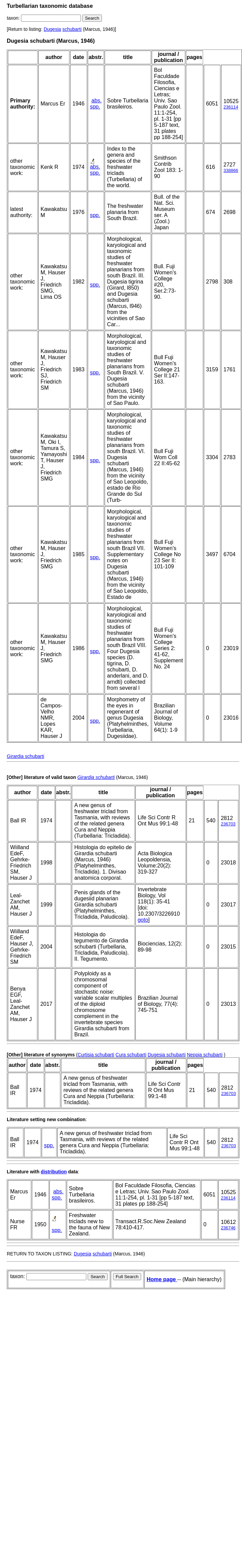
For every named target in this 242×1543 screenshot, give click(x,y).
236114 (230, 107)
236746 (228, 1227)
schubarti (72, 29)
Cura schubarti (130, 1054)
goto (143, 920)
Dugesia (52, 29)
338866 (230, 170)
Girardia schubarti (25, 756)
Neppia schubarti (204, 1054)
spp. (95, 107)
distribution (54, 1171)
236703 (228, 823)
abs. (96, 100)
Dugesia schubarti (166, 1054)
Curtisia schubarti (96, 1054)
